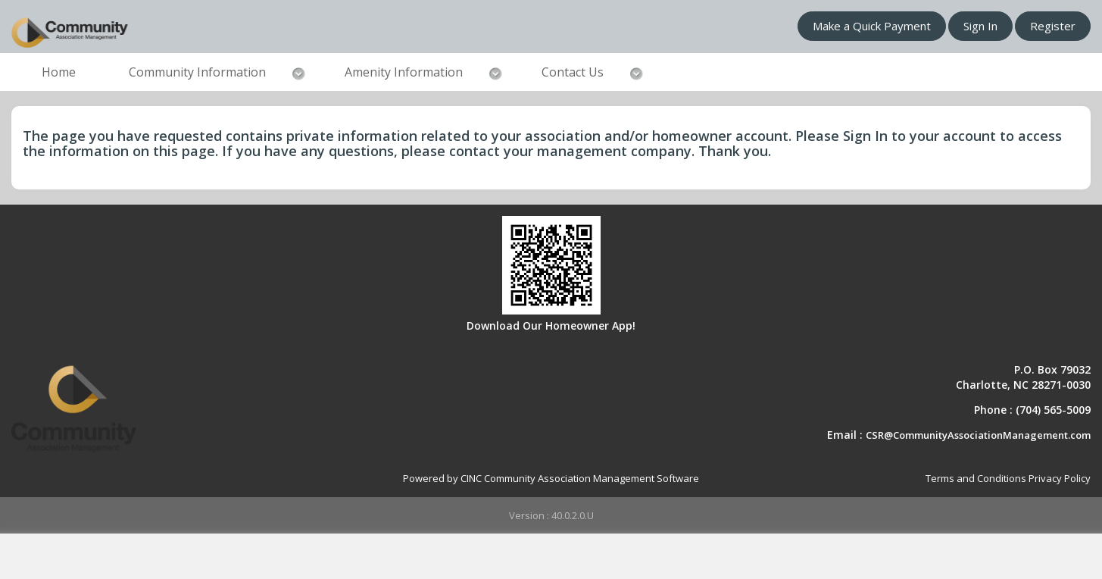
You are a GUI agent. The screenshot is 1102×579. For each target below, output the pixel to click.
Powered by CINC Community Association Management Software (551, 478)
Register (1052, 25)
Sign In (980, 25)
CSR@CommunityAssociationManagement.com (978, 435)
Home (59, 72)
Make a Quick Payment (872, 25)
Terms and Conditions (976, 478)
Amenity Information (404, 72)
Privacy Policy (1060, 478)
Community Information (197, 72)
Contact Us (573, 72)
